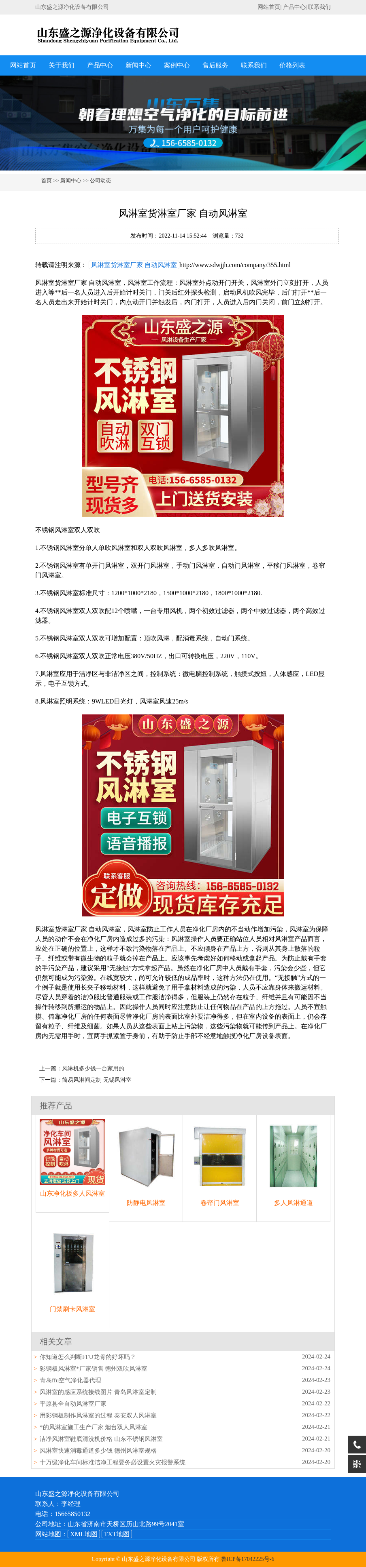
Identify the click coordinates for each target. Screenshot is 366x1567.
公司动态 (100, 180)
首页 (46, 180)
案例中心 (177, 65)
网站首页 (268, 7)
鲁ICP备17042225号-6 (247, 1559)
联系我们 (319, 7)
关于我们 (61, 65)
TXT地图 (117, 1534)
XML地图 (84, 1534)
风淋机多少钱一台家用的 (93, 1069)
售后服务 (215, 65)
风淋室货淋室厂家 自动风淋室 (134, 264)
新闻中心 (138, 65)
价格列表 (292, 65)
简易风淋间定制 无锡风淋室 (97, 1080)
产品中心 (294, 7)
